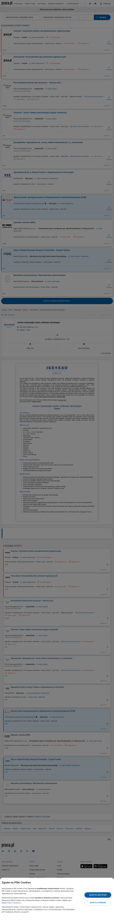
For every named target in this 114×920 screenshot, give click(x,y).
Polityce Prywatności (14, 903)
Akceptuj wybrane (98, 903)
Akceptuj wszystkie (98, 895)
